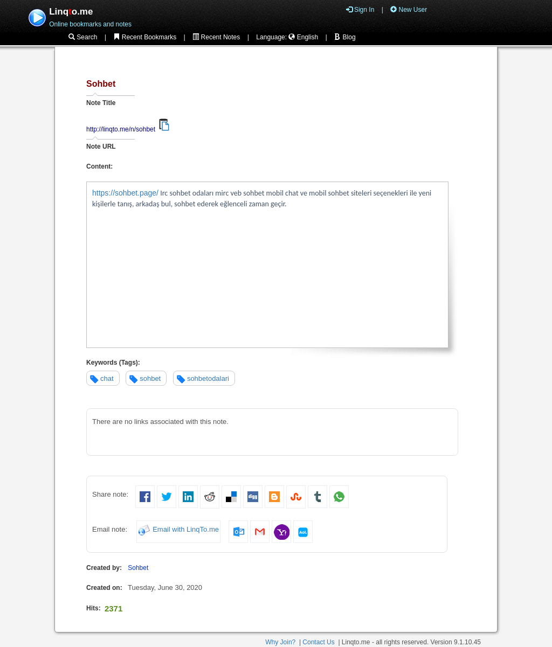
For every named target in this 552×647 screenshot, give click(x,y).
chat (107, 378)
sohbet (150, 378)
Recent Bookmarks (144, 37)
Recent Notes (216, 37)
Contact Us (318, 642)
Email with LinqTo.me (186, 530)
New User (408, 9)
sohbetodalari (208, 378)
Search (82, 37)
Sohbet (138, 568)
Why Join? (280, 642)
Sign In (360, 9)
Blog (344, 37)
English (303, 37)
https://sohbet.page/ (125, 193)
